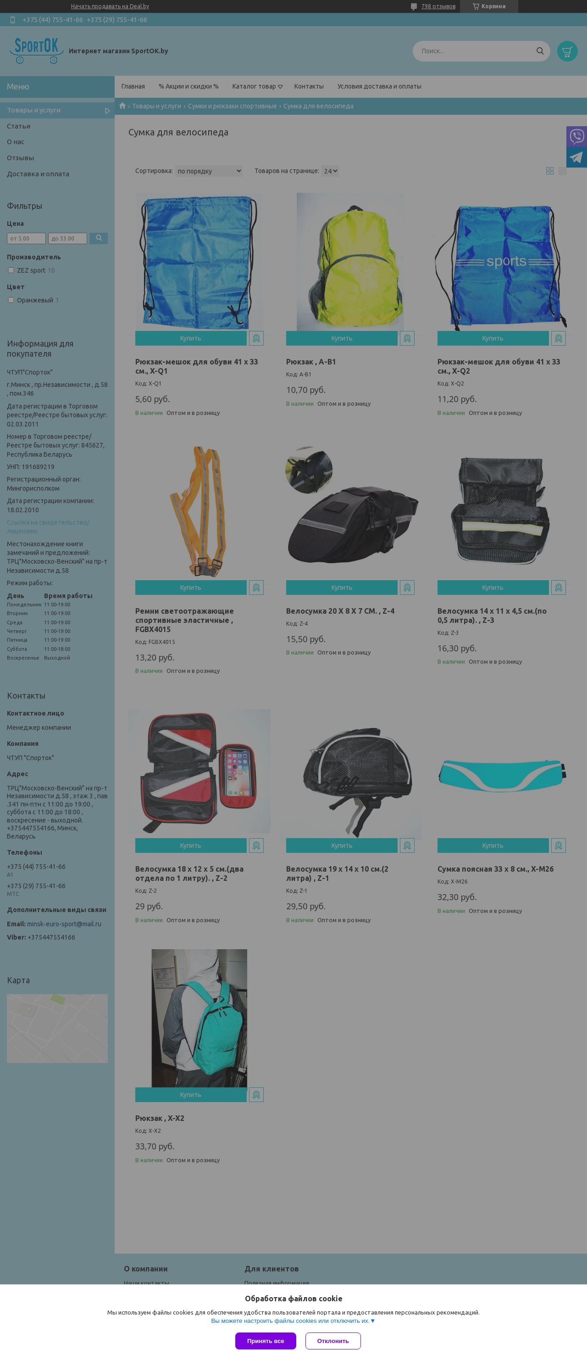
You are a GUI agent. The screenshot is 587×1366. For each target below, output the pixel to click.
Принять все (265, 1341)
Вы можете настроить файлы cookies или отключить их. (290, 1320)
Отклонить (333, 1341)
